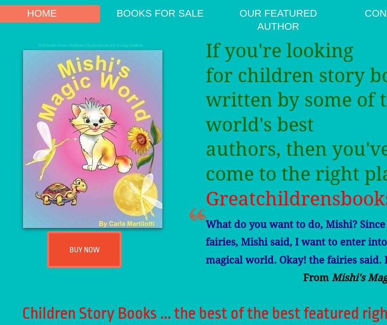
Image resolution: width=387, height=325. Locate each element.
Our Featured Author (278, 20)
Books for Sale (159, 13)
